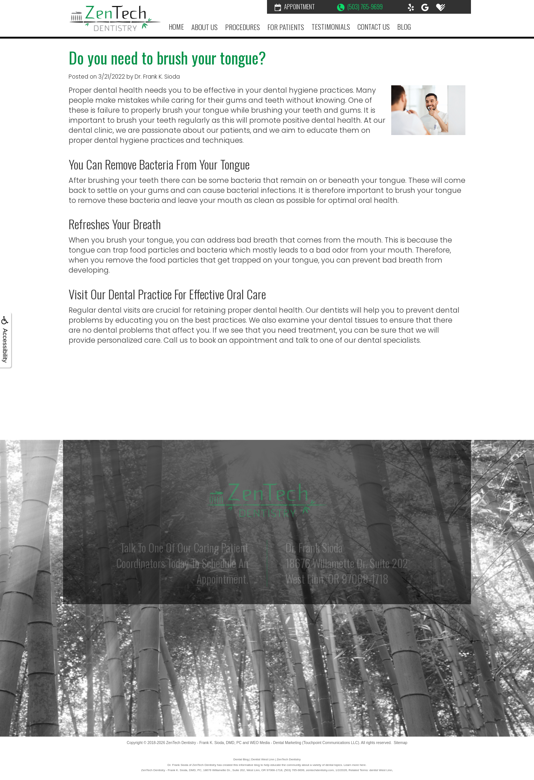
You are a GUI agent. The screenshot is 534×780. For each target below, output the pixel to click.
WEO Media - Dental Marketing (275, 743)
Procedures (242, 26)
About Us (204, 26)
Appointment (294, 6)
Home (176, 26)
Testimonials (331, 26)
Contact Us (373, 26)
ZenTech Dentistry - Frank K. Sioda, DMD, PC (203, 743)
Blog (404, 26)
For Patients (285, 26)
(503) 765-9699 (360, 6)
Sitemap (401, 743)
